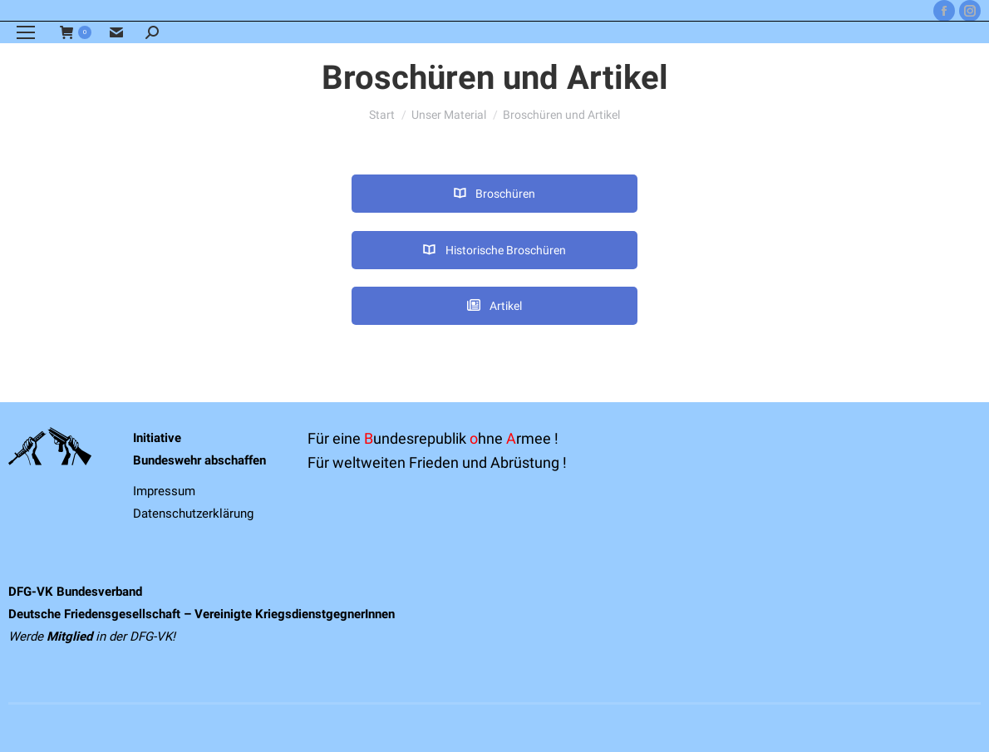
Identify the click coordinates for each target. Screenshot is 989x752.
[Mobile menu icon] (25, 32)
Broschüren (494, 193)
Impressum (164, 491)
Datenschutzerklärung (193, 513)
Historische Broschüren (494, 250)
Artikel (494, 305)
